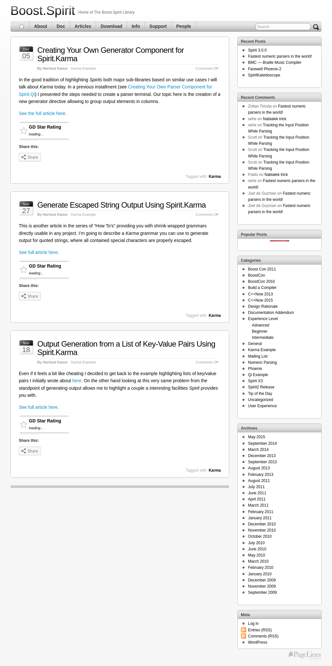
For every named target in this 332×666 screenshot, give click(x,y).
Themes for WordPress (305, 655)
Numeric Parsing (262, 362)
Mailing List (257, 356)
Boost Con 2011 (262, 269)
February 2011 (260, 512)
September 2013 (262, 462)
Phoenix (255, 368)
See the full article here (42, 113)
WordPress (257, 642)
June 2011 (257, 493)
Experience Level (263, 318)
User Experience (262, 406)
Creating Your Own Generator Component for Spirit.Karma (110, 54)
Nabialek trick (274, 119)
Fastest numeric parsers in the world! (280, 56)
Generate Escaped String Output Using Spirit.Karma (121, 205)
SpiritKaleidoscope (264, 75)
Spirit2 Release (261, 387)
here (76, 380)
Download (111, 26)
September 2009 (262, 592)
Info (136, 26)
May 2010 (256, 555)
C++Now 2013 (260, 294)
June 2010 (257, 549)
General (255, 343)
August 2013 (259, 468)
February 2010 (260, 567)
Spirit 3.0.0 (257, 50)
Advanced (260, 325)
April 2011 (257, 499)
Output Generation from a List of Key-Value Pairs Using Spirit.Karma (126, 348)
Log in (253, 623)
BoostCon (256, 275)
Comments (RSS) (263, 636)
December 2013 (262, 456)
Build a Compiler (262, 287)
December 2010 (262, 524)
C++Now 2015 (260, 300)
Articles (83, 26)
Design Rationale (263, 306)
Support (158, 26)
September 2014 (262, 443)
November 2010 (262, 530)
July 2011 (256, 487)
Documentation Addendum (271, 312)
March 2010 (258, 561)
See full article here (38, 252)
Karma (215, 176)
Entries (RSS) (260, 630)
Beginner (259, 331)
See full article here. (39, 407)
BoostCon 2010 (261, 281)
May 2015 (256, 437)
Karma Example (83, 68)
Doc (60, 26)
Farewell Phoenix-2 (264, 69)
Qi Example (258, 375)
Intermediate (263, 337)
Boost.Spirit (42, 10)
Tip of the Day (260, 393)
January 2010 (260, 574)
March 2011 (258, 505)
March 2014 (258, 449)
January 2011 (260, 518)
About (40, 26)
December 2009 (262, 580)
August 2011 (259, 480)
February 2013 (260, 474)
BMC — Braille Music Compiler (275, 62)
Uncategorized (260, 399)
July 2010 (256, 543)
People (183, 26)
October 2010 (260, 536)
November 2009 (262, 586)
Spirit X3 (255, 381)
